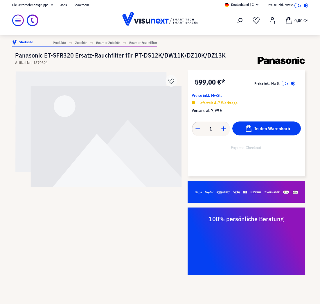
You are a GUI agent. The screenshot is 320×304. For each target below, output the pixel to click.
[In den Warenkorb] (266, 128)
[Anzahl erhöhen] (224, 128)
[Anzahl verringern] (198, 128)
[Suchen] (239, 20)
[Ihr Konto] (272, 20)
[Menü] (18, 20)
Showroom (81, 5)
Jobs (63, 5)
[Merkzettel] (256, 20)
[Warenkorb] (296, 20)
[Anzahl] (210, 128)
